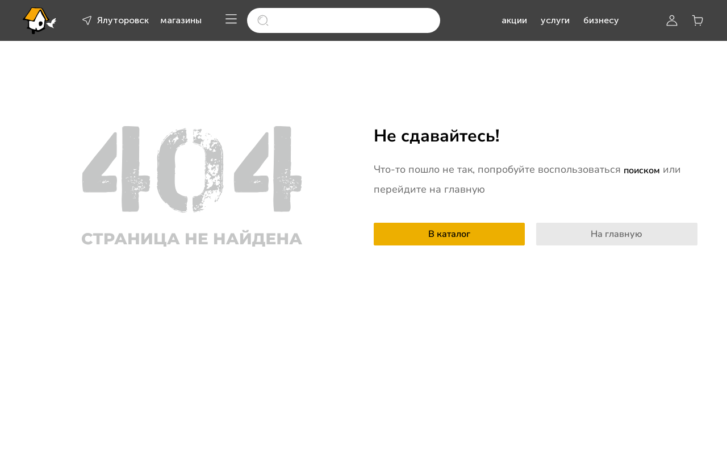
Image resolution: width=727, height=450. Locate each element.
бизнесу (601, 20)
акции (514, 20)
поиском (642, 170)
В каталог (449, 234)
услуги (555, 20)
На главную (616, 234)
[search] (343, 20)
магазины (181, 20)
